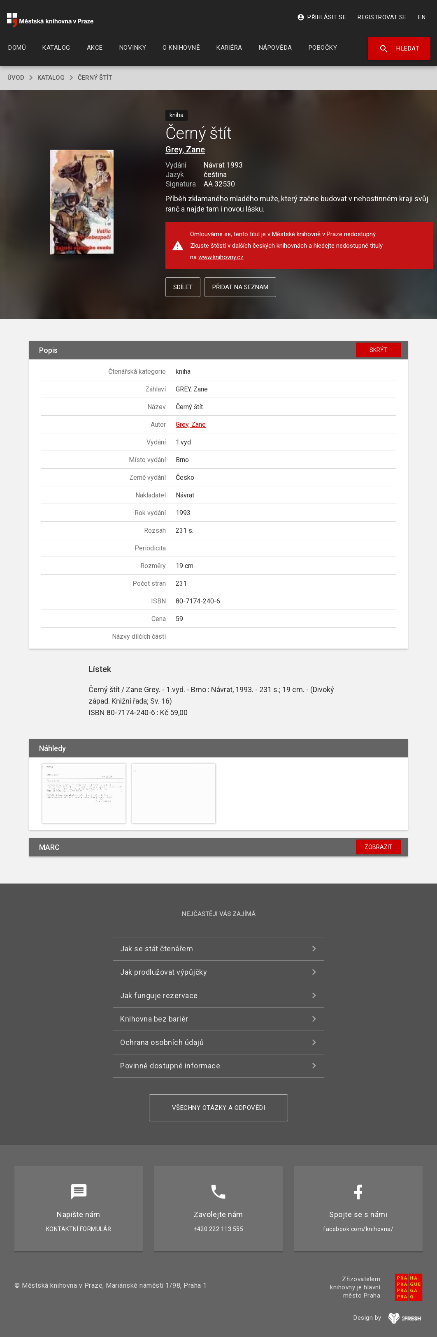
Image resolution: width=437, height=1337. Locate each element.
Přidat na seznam (240, 287)
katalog (51, 77)
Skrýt (379, 350)
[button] (82, 203)
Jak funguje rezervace (159, 995)
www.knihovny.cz (221, 257)
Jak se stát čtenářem (156, 948)
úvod (15, 77)
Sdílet (183, 287)
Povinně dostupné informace (170, 1065)
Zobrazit (379, 847)
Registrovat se (382, 17)
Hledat (399, 49)
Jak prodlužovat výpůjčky (163, 972)
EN (421, 17)
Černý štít (95, 77)
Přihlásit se (321, 17)
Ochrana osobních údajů (162, 1042)
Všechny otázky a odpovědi (218, 1107)
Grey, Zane (185, 149)
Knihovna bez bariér (154, 1019)
